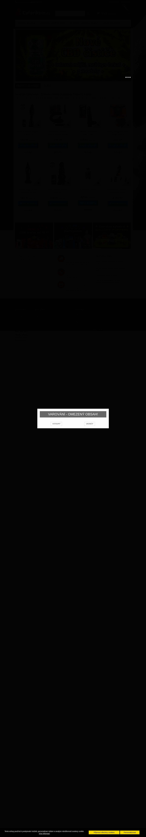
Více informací (44, 834)
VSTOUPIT (56, 427)
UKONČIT (89, 427)
